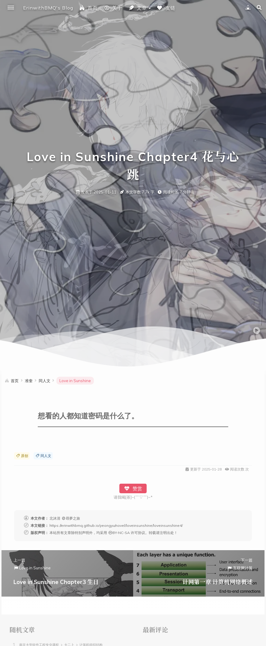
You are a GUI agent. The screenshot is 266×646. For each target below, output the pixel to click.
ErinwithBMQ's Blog (48, 8)
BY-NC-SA (119, 532)
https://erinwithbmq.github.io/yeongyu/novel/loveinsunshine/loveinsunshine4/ (116, 525)
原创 (22, 455)
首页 (88, 8)
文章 (137, 8)
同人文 (43, 455)
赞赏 (133, 488)
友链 (166, 8)
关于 (113, 8)
